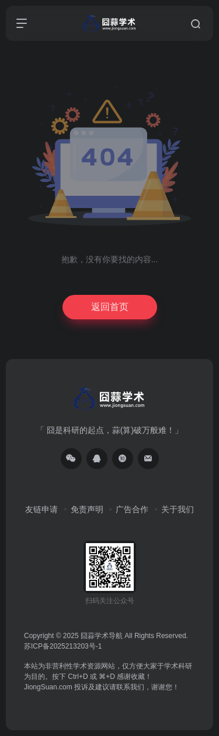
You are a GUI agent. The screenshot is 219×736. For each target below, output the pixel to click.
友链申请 (41, 509)
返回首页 (109, 307)
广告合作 (132, 509)
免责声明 (87, 509)
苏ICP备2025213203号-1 (63, 646)
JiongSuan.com (48, 687)
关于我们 (177, 509)
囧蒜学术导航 (102, 636)
